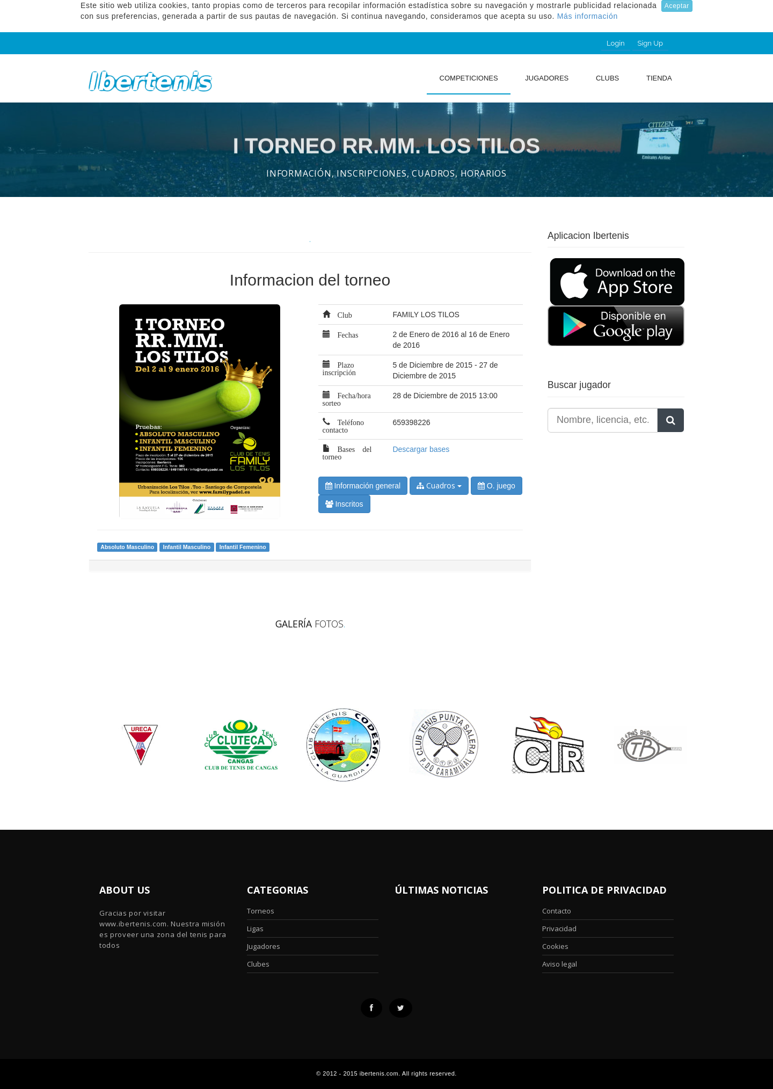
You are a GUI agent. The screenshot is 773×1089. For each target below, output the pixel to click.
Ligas (255, 928)
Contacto (556, 911)
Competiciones (469, 78)
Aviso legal (559, 964)
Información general (363, 485)
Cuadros (439, 485)
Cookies (555, 946)
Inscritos (344, 504)
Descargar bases (420, 449)
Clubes (258, 964)
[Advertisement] (615, 521)
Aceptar (677, 6)
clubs (607, 78)
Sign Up (650, 43)
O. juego (496, 485)
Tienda (659, 78)
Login (616, 43)
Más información (587, 16)
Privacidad (559, 928)
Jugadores (546, 78)
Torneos (260, 911)
